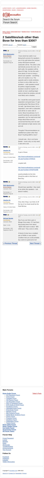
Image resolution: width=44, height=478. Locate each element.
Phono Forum (10, 416)
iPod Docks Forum (12, 410)
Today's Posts (37, 393)
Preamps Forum (11, 418)
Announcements (8, 448)
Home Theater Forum (10, 426)
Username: (10, 45)
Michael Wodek (8, 218)
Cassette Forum (11, 398)
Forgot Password (8, 438)
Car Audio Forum (8, 428)
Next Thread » (35, 243)
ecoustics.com (13, 470)
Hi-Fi (13, 8)
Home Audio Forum (9, 393)
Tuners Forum (10, 423)
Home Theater (31, 8)
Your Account (7, 450)
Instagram (6, 458)
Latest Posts (7, 8)
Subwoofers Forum (12, 421)
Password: (24, 45)
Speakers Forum (11, 420)
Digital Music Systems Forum (15, 415)
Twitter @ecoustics (9, 462)
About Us (5, 473)
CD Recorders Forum (13, 401)
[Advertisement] (22, 317)
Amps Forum (10, 397)
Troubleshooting (8, 446)
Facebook (6, 457)
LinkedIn (5, 460)
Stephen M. (7, 150)
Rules (4, 443)
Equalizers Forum (12, 406)
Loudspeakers (21, 8)
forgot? (24, 44)
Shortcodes (6, 445)
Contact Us (12, 473)
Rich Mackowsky (8, 54)
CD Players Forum (12, 400)
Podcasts (20, 10)
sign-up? (10, 44)
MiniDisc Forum (11, 411)
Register (5, 441)
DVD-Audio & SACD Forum (15, 405)
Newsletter (19, 473)
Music (14, 10)
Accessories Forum (9, 429)
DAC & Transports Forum (14, 403)
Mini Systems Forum (12, 413)
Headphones (7, 10)
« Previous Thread (10, 243)
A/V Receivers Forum (13, 395)
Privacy (25, 473)
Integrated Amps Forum (13, 408)
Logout (5, 440)
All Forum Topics (8, 431)
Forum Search (10, 22)
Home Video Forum (9, 424)
